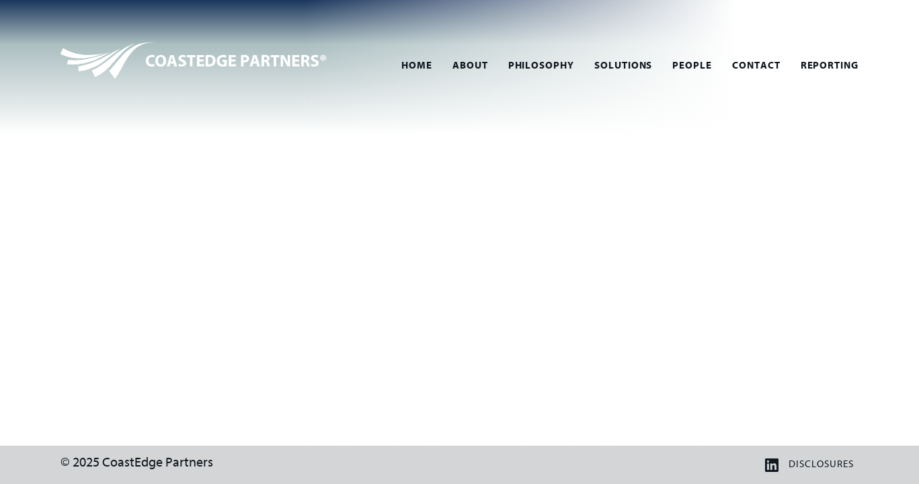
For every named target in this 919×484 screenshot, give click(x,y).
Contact (756, 65)
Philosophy (541, 65)
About (470, 65)
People (692, 65)
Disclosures (821, 464)
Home (416, 65)
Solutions (623, 65)
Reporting (829, 65)
